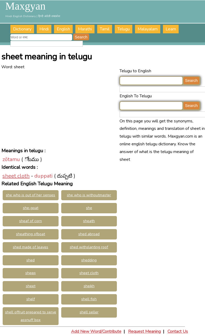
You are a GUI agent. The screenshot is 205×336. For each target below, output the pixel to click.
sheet (30, 286)
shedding (89, 260)
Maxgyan (25, 6)
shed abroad (89, 234)
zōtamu (11, 159)
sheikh (89, 286)
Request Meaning (144, 331)
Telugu (123, 29)
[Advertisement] (60, 108)
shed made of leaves (30, 247)
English (63, 29)
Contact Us (177, 331)
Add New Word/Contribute (96, 331)
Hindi (44, 29)
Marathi (85, 29)
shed (30, 260)
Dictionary (22, 29)
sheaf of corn (30, 220)
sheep (30, 272)
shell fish (89, 299)
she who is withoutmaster (89, 195)
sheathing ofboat (30, 234)
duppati (43, 175)
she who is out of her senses (30, 195)
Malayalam (148, 29)
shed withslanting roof (89, 247)
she (89, 207)
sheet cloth (16, 175)
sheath (89, 220)
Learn (171, 29)
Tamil (104, 29)
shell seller (89, 312)
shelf (30, 299)
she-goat (30, 207)
